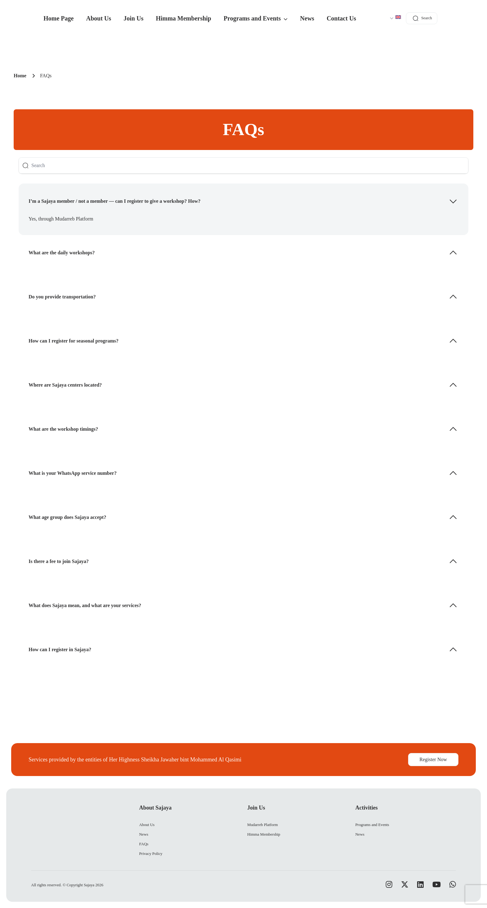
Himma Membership (183, 18)
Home (20, 75)
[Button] (25, 165)
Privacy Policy (150, 853)
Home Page (58, 18)
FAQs (143, 844)
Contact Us (341, 18)
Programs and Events (256, 18)
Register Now (433, 759)
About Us (98, 18)
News (307, 18)
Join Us (133, 18)
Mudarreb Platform (262, 825)
